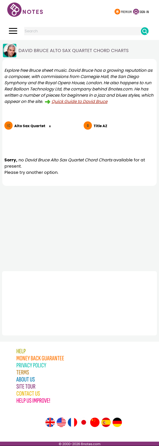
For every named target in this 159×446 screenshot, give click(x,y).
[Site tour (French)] (72, 422)
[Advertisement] (79, 227)
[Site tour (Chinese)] (95, 422)
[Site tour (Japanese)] (83, 422)
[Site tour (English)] (50, 422)
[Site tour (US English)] (61, 422)
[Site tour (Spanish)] (106, 422)
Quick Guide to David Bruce (79, 101)
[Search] (145, 31)
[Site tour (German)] (117, 422)
